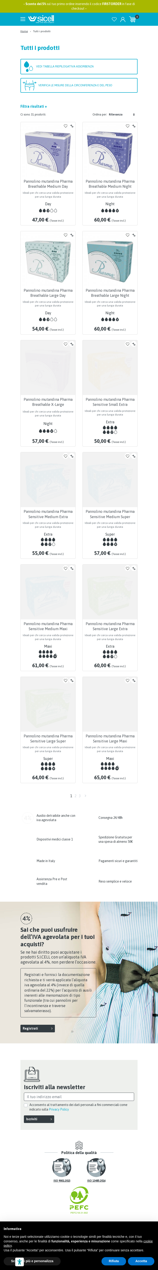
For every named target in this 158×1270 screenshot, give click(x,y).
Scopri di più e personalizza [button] (32, 1261)
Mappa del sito (112, 1213)
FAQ (68, 1213)
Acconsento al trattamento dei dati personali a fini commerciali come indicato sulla (78, 1092)
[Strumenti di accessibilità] (19, 1262)
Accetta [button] (141, 1261)
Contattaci (85, 1213)
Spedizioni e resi (47, 1213)
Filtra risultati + (33, 106)
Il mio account (50, 1218)
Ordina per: (100, 114)
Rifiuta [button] (114, 1261)
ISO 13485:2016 (96, 1165)
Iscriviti (31, 1104)
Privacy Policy (59, 1094)
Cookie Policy (108, 1218)
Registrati (30, 1013)
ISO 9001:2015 (62, 1165)
